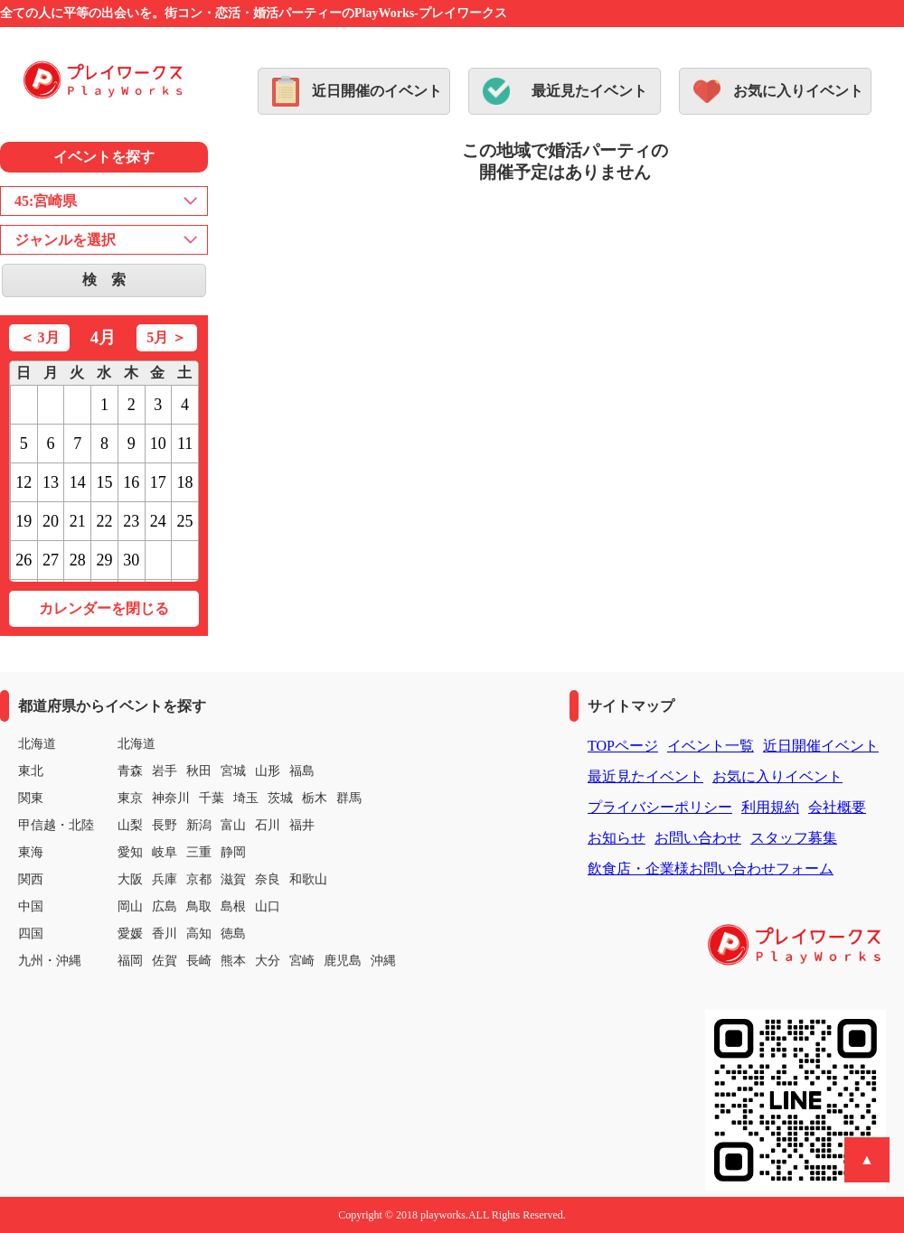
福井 (302, 825)
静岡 (233, 852)
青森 (130, 771)
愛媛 (130, 933)
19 (23, 521)
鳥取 (199, 906)
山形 (267, 771)
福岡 (130, 960)
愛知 (130, 852)
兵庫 (164, 879)
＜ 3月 (40, 337)
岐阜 (164, 852)
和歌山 (308, 879)
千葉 (211, 798)
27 (50, 560)
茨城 (280, 798)
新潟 (199, 825)
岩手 (164, 771)
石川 (267, 825)
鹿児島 (343, 960)
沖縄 (383, 960)
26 (23, 560)
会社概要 (837, 807)
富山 (233, 825)
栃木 (314, 798)
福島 (302, 771)
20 (50, 521)
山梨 (130, 825)
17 (158, 482)
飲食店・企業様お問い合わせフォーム (710, 868)
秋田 (199, 771)
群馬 (349, 798)
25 (185, 521)
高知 (199, 933)
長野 (164, 825)
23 (131, 521)
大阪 (130, 879)
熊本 (233, 960)
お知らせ (616, 837)
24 (158, 521)
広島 (164, 906)
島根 (233, 906)
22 (104, 521)
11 (185, 443)
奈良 (267, 879)
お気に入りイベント (798, 90)
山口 (267, 906)
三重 (199, 852)
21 (78, 521)
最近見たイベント (589, 90)
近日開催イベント (821, 745)
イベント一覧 (710, 745)
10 (158, 443)
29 (104, 560)
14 (78, 482)
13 (50, 482)
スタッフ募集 (793, 837)
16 (131, 482)
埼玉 (246, 798)
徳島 (233, 933)
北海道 (136, 744)
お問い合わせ (697, 837)
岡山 (130, 906)
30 (131, 560)
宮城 (233, 771)
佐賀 (164, 960)
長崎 (199, 960)
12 (23, 482)
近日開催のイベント (377, 90)
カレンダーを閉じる (104, 608)
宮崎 (302, 960)
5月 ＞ (166, 337)
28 (78, 560)
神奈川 (171, 798)
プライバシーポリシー (660, 807)
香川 (164, 933)
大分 (267, 960)
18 (185, 482)
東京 (130, 798)
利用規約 (770, 807)
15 (104, 482)
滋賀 (233, 879)
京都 (199, 879)
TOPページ (623, 745)
